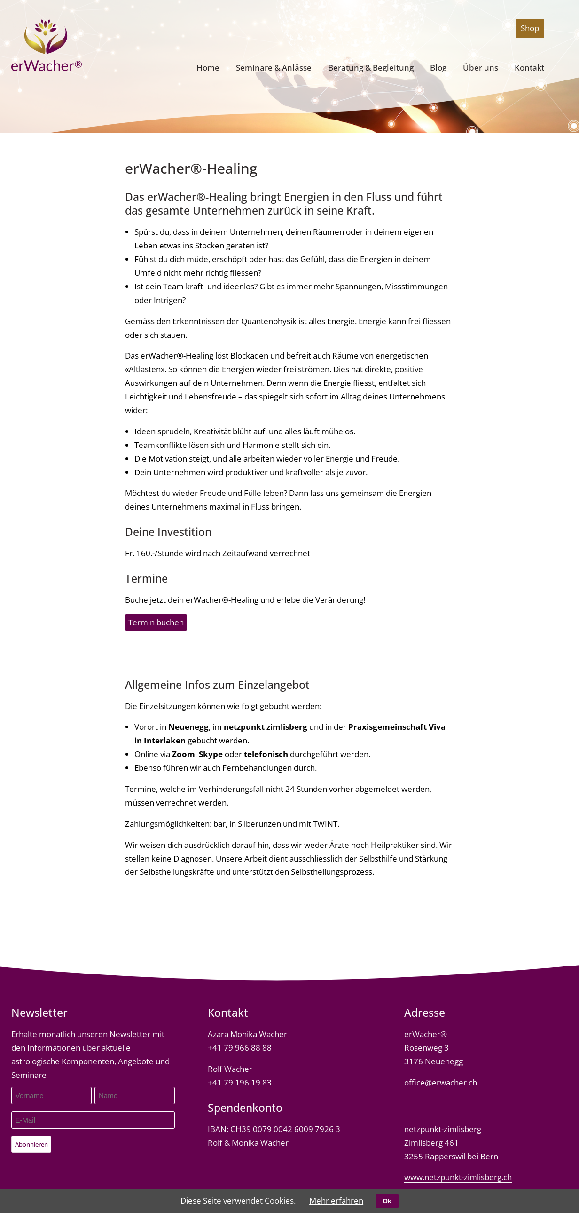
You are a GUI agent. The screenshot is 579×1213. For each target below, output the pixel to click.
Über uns (480, 67)
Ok (387, 1201)
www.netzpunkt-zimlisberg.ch (458, 1177)
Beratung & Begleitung (371, 67)
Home (207, 67)
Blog (438, 67)
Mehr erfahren (336, 1200)
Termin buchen (156, 622)
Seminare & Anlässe (274, 67)
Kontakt (529, 67)
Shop (530, 28)
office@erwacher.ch (440, 1082)
